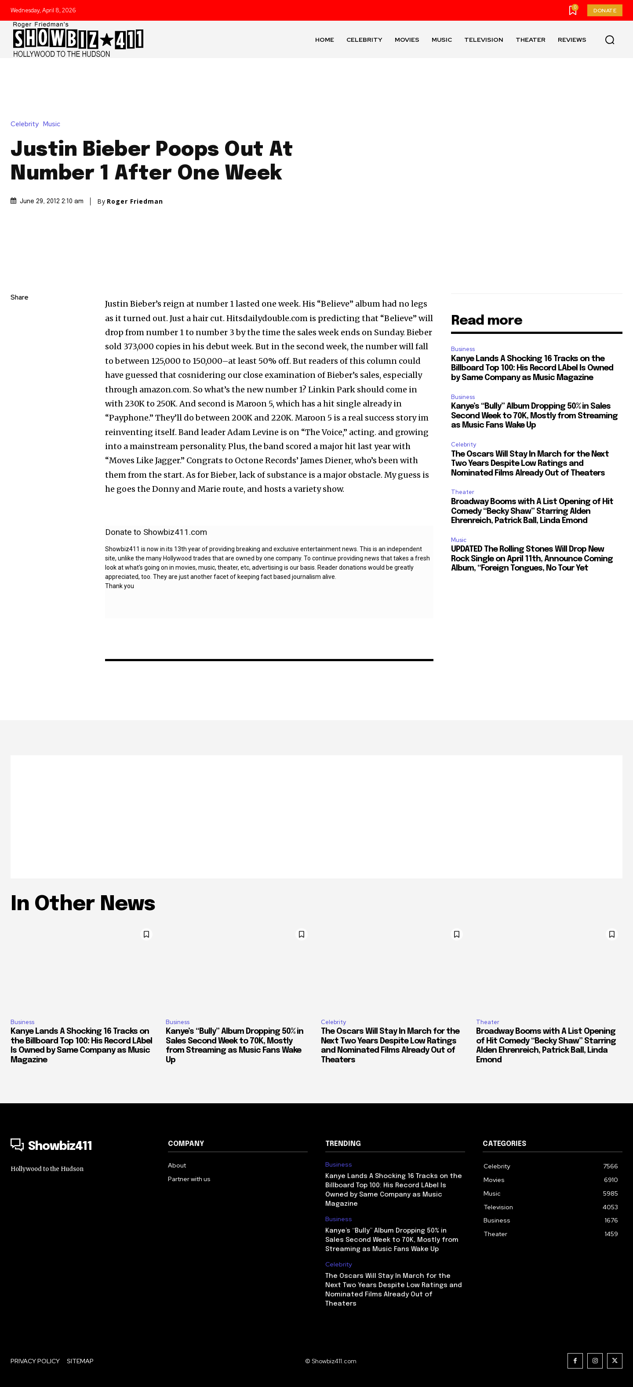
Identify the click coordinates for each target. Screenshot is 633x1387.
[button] (609, 39)
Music (54, 124)
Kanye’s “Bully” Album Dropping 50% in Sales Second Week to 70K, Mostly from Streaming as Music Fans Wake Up (534, 416)
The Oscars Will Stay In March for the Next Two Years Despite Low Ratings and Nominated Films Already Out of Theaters (530, 463)
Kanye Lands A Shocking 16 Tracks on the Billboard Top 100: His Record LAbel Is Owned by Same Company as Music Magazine (532, 368)
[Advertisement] (316, 816)
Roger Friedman (135, 201)
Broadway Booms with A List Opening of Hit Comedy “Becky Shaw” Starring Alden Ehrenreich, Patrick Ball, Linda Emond (532, 511)
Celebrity (27, 124)
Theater (462, 492)
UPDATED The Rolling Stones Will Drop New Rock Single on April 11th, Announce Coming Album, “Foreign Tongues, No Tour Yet (532, 558)
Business (463, 349)
